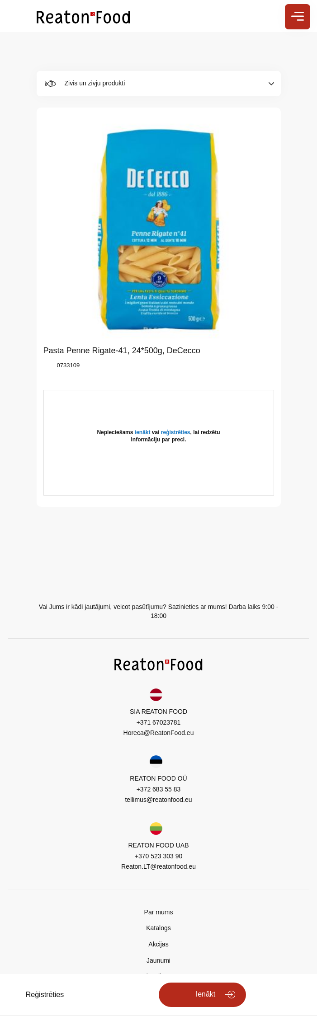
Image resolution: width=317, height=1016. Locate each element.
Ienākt (206, 994)
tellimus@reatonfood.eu (158, 799)
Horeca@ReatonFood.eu (158, 732)
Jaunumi (158, 960)
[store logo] (83, 16)
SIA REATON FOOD (158, 711)
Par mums (158, 912)
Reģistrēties (45, 994)
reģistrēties (175, 432)
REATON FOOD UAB (158, 845)
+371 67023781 (159, 722)
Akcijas (158, 944)
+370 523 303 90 (159, 856)
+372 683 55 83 (159, 789)
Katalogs (158, 928)
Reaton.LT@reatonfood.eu (158, 866)
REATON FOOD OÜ (158, 778)
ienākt (143, 432)
